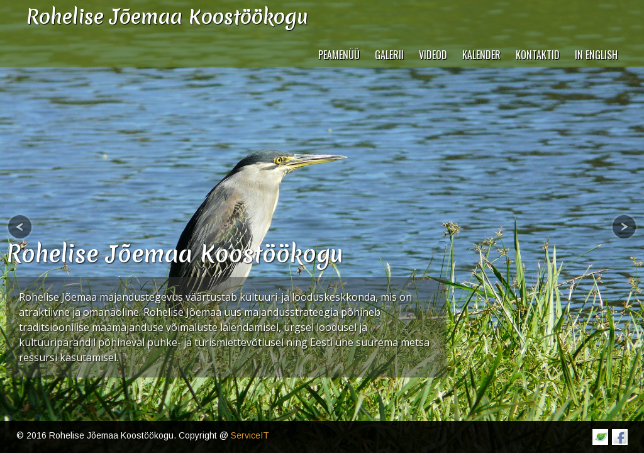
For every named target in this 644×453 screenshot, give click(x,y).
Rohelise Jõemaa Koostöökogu (174, 254)
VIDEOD (433, 54)
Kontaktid (538, 54)
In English (596, 54)
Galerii (389, 54)
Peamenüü (339, 54)
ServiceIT (250, 435)
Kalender (481, 54)
